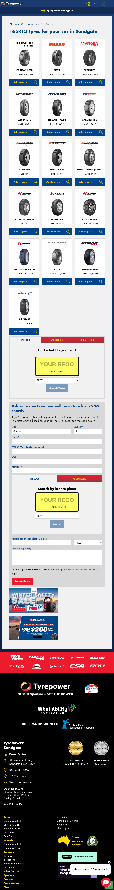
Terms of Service (91, 569)
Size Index (62, 788)
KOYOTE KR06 (89, 219)
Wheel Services (11, 843)
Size (14, 426)
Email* (15, 456)
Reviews (9, 867)
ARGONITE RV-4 (89, 269)
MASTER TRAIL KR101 (24, 269)
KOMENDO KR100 (24, 219)
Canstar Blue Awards (67, 792)
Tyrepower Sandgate (57, 10)
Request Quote (22, 581)
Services (9, 823)
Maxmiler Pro (89, 120)
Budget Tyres (63, 796)
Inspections (9, 831)
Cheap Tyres (63, 800)
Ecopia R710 (24, 120)
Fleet (7, 859)
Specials (9, 847)
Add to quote (20, 82)
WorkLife (89, 70)
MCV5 (57, 70)
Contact (8, 851)
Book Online (11, 855)
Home (14, 24)
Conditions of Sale (39, 885)
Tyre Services (10, 839)
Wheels (8, 812)
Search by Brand (12, 800)
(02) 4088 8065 (19, 741)
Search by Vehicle (13, 792)
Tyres (7, 788)
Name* (15, 436)
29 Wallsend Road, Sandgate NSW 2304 (22, 733)
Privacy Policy (70, 569)
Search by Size (11, 796)
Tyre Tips (8, 808)
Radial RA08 (24, 169)
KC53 (57, 269)
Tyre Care (9, 804)
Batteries (8, 827)
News (7, 863)
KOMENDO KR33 (57, 219)
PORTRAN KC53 (24, 70)
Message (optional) (21, 548)
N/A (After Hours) (17, 747)
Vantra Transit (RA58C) (89, 169)
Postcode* (17, 466)
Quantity (78, 426)
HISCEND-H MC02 (57, 120)
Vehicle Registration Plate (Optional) (30, 538)
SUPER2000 (24, 319)
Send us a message (20, 754)
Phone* (28, 446)
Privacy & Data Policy (21, 885)
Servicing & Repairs (14, 835)
